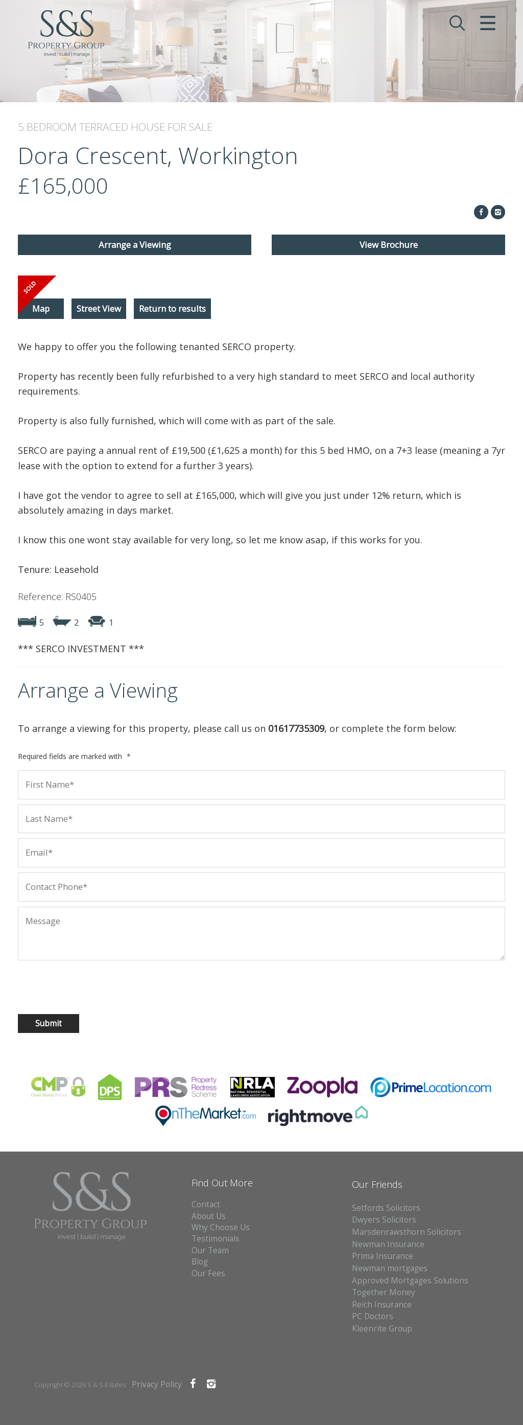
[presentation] (84, 986)
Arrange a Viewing (135, 244)
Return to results (172, 308)
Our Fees (208, 1273)
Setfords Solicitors (386, 1208)
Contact (206, 1204)
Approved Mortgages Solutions (410, 1280)
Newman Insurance (389, 1244)
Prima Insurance (382, 1256)
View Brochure (389, 244)
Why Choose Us (221, 1227)
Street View (99, 308)
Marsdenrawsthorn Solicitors (406, 1232)
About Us (209, 1216)
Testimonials (216, 1238)
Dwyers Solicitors (384, 1219)
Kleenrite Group (382, 1328)
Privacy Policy (157, 1384)
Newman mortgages (389, 1268)
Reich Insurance (382, 1304)
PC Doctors (372, 1316)
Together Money (383, 1292)
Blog (200, 1261)
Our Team (210, 1250)
